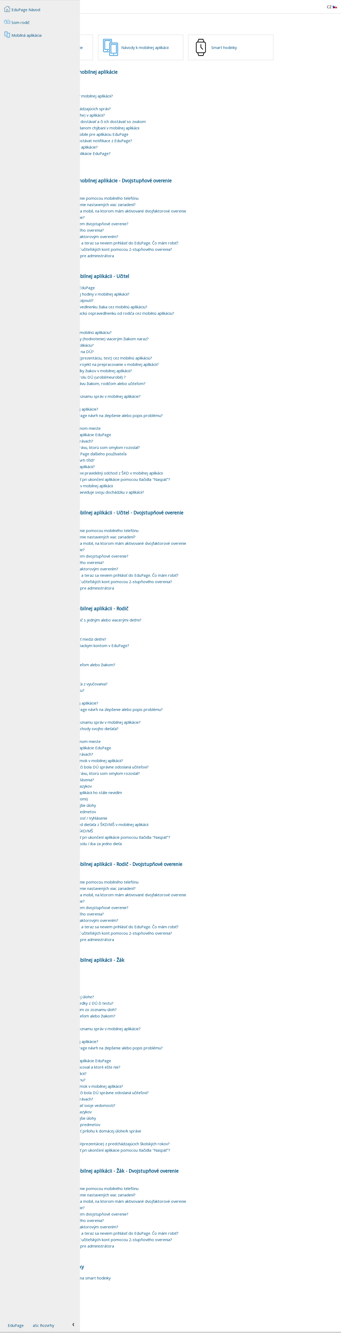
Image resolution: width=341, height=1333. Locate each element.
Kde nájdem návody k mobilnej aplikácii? (131, 1102)
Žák (201, 1200)
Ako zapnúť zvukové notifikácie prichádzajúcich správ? (143, 138)
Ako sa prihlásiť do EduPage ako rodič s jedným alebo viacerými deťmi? (158, 649)
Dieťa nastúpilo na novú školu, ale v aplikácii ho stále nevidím (149, 821)
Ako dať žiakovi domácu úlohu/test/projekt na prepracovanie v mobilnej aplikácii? (167, 393)
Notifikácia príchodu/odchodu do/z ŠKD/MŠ (134, 860)
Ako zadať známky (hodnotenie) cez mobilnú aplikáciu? (144, 361)
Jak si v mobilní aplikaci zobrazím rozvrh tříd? (135, 489)
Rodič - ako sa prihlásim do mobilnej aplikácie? (137, 176)
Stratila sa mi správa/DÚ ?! (119, 419)
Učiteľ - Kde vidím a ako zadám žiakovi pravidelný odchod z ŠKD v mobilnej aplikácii (169, 502)
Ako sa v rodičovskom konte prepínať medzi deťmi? (141, 668)
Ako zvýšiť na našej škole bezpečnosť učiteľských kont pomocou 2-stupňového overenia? (174, 278)
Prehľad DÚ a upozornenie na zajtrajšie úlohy (136, 834)
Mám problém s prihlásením (120, 655)
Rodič (202, 893)
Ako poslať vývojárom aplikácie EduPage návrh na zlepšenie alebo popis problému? (169, 444)
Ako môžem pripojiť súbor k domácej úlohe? (135, 1026)
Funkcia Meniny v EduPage (119, 451)
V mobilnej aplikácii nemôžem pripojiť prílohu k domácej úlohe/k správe (158, 1160)
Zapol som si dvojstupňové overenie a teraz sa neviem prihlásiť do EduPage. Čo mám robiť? (177, 272)
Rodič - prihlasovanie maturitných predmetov (136, 841)
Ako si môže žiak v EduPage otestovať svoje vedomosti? (145, 1134)
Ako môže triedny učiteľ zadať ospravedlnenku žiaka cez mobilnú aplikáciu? (161, 336)
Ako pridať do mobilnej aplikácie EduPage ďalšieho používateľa (151, 483)
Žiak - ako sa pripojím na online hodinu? (130, 1109)
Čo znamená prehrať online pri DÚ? (127, 1019)
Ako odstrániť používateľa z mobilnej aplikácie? (137, 438)
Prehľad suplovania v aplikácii (121, 355)
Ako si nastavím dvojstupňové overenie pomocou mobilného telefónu (157, 227)
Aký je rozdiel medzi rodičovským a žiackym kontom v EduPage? (152, 674)
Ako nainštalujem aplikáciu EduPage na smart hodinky (143, 1307)
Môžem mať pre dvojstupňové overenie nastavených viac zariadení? (156, 233)
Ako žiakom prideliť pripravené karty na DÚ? (135, 380)
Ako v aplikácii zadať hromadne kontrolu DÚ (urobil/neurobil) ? (151, 406)
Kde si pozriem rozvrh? (116, 348)
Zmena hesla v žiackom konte (122, 662)
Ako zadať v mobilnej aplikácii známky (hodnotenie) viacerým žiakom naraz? (162, 368)
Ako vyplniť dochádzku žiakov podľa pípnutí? (134, 329)
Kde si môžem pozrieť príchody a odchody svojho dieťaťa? (147, 757)
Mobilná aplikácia (108, 101)
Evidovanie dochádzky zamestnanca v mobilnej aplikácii (144, 515)
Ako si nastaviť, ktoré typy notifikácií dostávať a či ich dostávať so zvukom (161, 150)
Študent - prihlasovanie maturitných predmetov (138, 1153)
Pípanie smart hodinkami (117, 1313)
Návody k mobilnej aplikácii (225, 47)
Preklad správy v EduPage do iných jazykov (134, 815)
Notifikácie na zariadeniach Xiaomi (126, 131)
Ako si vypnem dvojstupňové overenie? (130, 246)
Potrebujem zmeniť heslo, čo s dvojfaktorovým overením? (147, 265)
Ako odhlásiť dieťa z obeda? (120, 687)
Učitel (203, 542)
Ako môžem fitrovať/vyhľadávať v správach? (134, 470)
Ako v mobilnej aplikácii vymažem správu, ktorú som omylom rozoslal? (158, 476)
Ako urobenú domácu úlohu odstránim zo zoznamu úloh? (146, 1038)
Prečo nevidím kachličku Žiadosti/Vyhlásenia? (135, 809)
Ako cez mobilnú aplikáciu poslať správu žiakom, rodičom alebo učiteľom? (160, 412)
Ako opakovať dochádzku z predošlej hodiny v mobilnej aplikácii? (152, 323)
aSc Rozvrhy (43, 1325)
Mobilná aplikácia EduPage (119, 112)
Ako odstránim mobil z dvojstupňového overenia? (140, 259)
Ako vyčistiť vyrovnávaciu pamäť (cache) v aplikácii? (140, 144)
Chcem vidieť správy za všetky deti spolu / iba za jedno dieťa (149, 873)
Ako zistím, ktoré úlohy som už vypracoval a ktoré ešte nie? (148, 1096)
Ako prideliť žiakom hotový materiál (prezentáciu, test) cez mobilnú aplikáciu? (164, 387)
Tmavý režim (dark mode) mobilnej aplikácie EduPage (143, 464)
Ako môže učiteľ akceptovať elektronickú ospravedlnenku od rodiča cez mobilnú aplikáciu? (175, 342)
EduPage (16, 1325)
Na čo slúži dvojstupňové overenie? (127, 221)
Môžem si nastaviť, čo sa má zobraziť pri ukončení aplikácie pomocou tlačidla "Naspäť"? (173, 508)
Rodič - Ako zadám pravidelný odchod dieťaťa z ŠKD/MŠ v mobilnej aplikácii (162, 853)
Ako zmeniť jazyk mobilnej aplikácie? (127, 118)
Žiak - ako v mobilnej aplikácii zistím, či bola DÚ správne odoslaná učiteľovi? (162, 796)
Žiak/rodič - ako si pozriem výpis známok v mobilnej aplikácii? (149, 789)
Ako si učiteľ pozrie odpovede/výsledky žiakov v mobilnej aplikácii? (154, 400)
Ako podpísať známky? (115, 681)
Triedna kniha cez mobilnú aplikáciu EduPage (135, 317)
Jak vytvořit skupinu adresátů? (122, 432)
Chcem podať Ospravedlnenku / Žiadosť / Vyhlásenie (141, 847)
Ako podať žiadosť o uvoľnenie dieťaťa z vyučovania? (142, 713)
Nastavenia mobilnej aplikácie (137, 47)
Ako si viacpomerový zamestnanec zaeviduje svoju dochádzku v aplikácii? (160, 521)
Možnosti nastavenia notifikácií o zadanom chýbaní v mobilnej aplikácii (157, 157)
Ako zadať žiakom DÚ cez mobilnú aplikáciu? (135, 374)
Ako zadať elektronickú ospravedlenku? (130, 719)
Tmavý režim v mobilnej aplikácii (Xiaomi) (132, 828)
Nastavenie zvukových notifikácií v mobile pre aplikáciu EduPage (152, 163)
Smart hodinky (123, 76)
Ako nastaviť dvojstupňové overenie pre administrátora (145, 285)
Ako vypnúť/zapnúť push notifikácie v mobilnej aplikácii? (144, 125)
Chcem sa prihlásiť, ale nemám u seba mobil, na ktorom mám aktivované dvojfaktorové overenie (181, 240)
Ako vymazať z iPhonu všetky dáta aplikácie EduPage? (143, 182)
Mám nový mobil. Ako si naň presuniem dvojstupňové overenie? (152, 253)
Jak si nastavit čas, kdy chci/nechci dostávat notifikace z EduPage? (154, 170)
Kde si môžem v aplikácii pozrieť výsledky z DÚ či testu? (144, 1032)
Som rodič (17, 22)
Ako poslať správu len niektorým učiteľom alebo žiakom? (145, 694)
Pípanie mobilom (110, 189)
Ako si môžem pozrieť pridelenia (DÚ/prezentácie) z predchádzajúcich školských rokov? (173, 1173)
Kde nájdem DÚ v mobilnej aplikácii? (128, 1013)
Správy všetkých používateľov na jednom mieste (138, 457)
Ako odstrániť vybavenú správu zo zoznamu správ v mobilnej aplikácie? (158, 425)
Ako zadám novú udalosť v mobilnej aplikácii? (135, 495)
